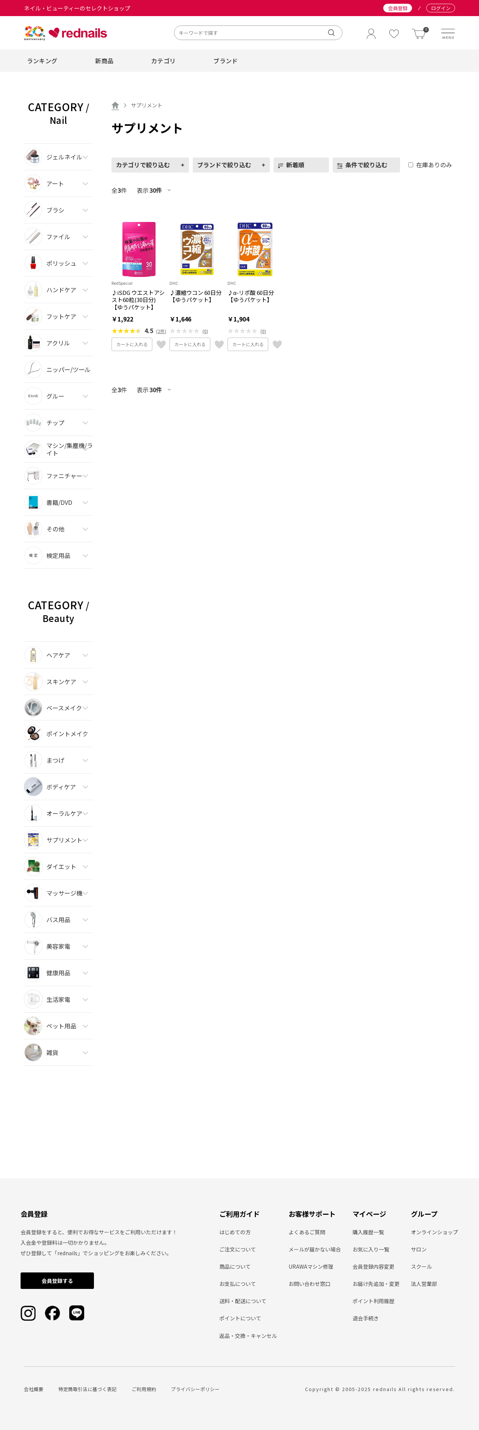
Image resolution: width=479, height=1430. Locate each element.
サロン (419, 1249)
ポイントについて (240, 1318)
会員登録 (398, 8)
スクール (421, 1266)
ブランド (225, 60)
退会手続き (366, 1318)
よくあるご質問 (307, 1232)
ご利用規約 (144, 1389)
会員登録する (57, 1280)
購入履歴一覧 (368, 1232)
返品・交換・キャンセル (248, 1335)
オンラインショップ (434, 1232)
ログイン (441, 8)
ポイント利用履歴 (373, 1301)
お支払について (237, 1283)
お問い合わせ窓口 (309, 1283)
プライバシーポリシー (195, 1389)
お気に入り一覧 (371, 1249)
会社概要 (33, 1389)
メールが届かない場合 (315, 1249)
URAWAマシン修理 (311, 1266)
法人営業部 (424, 1283)
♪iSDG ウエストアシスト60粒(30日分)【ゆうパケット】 (138, 300)
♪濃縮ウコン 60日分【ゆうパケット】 (196, 296)
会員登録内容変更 (373, 1266)
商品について (235, 1266)
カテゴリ (163, 60)
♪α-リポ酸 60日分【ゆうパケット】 (251, 296)
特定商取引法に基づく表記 (87, 1389)
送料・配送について (242, 1301)
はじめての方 (235, 1232)
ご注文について (237, 1249)
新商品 (104, 60)
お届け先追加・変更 (376, 1283)
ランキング (42, 60)
